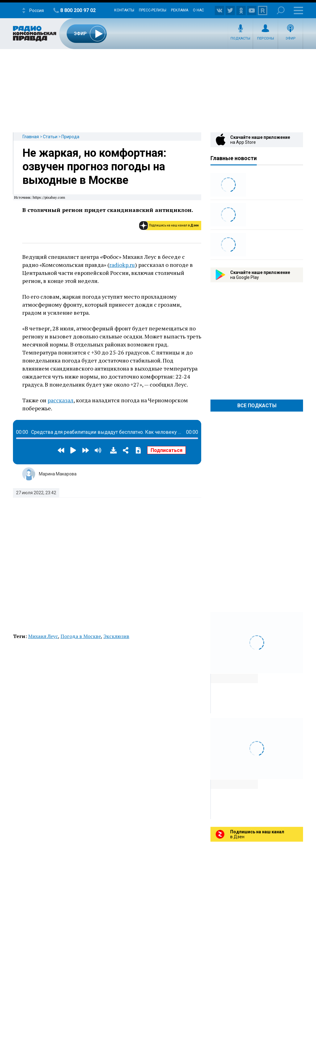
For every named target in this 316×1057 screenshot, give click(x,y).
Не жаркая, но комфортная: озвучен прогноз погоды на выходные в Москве (94, 167)
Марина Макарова (58, 473)
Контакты (124, 10)
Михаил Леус (43, 636)
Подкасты (240, 38)
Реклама (179, 10)
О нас (198, 10)
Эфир (290, 38)
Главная (31, 136)
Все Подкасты (256, 405)
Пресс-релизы (152, 10)
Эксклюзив (116, 636)
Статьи (50, 136)
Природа (70, 136)
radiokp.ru (122, 264)
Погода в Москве (80, 636)
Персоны (265, 38)
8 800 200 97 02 (78, 10)
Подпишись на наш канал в (174, 225)
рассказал (60, 400)
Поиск (281, 10)
